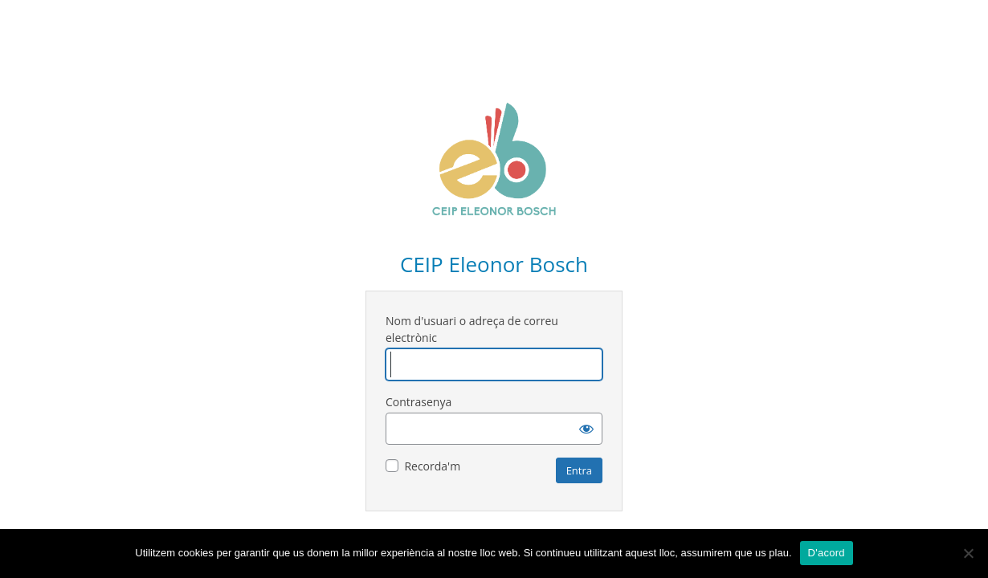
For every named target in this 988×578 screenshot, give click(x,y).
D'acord (826, 553)
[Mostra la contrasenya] (586, 429)
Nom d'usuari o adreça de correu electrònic (472, 329)
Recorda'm (432, 466)
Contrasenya (418, 401)
